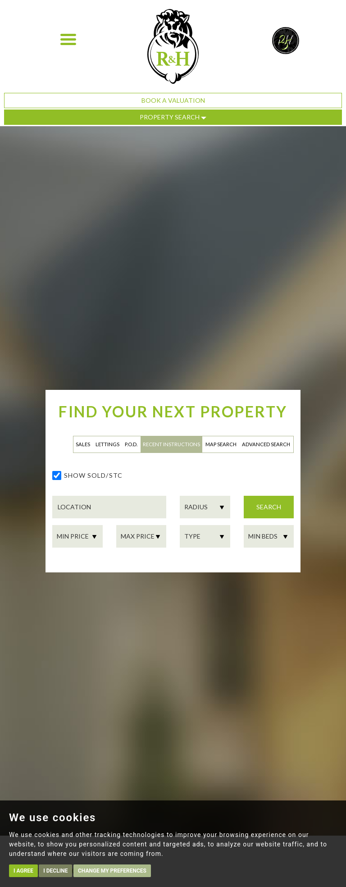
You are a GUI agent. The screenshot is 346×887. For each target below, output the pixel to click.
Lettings (107, 444)
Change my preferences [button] (112, 871)
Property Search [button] (173, 117)
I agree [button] (23, 871)
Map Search (221, 444)
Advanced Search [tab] (266, 444)
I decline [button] (55, 871)
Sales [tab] (83, 444)
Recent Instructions (171, 444)
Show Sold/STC (93, 475)
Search (268, 507)
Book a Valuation (173, 100)
